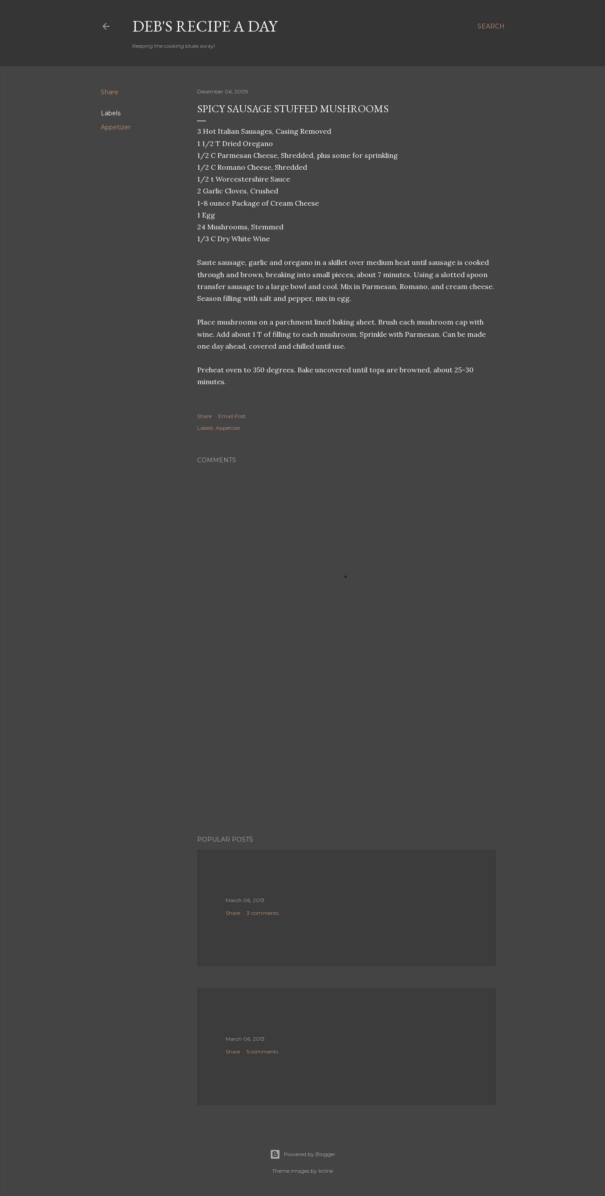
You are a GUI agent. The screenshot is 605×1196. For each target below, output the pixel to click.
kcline (325, 1170)
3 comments (263, 913)
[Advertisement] (346, 752)
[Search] (491, 26)
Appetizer (116, 127)
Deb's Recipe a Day (204, 26)
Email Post (232, 416)
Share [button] (109, 92)
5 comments (262, 1051)
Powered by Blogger (303, 1154)
